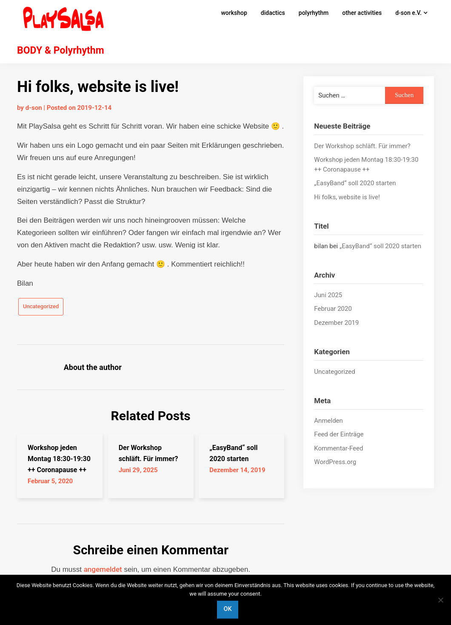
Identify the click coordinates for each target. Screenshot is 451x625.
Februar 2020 (333, 308)
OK (227, 609)
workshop (234, 12)
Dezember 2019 (336, 323)
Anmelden (328, 420)
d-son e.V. (408, 12)
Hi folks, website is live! (347, 197)
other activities (362, 12)
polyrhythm (313, 12)
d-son (34, 108)
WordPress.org (335, 462)
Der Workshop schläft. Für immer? (362, 146)
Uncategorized (41, 306)
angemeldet (103, 569)
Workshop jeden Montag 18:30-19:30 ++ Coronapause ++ (59, 459)
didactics (273, 12)
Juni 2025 (328, 295)
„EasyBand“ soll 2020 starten (355, 183)
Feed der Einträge (338, 434)
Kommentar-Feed (338, 448)
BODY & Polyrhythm (60, 50)
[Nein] (440, 600)
